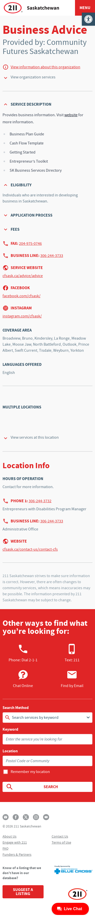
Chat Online (23, 678)
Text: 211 (72, 653)
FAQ (5, 848)
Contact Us (60, 836)
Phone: (23, 653)
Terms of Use (61, 842)
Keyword (10, 729)
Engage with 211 (15, 842)
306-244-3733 (51, 255)
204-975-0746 (30, 243)
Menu (85, 7)
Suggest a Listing (23, 891)
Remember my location (30, 771)
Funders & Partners (17, 854)
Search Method (16, 707)
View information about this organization (45, 67)
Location (10, 751)
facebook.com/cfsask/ (22, 296)
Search (32, 787)
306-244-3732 (40, 500)
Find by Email (72, 678)
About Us (9, 836)
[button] (88, 19)
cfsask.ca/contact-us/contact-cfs (30, 549)
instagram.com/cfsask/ (22, 316)
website (71, 114)
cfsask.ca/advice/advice (23, 275)
